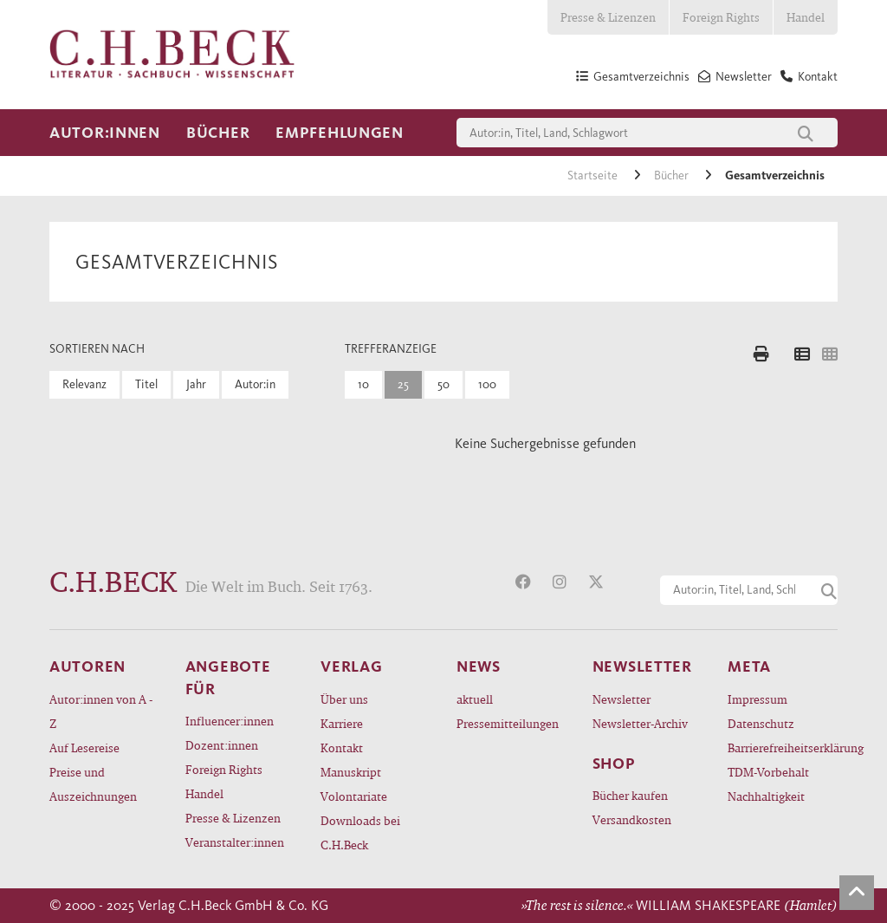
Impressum (757, 699)
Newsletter (621, 699)
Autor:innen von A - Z (100, 711)
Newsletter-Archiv (640, 723)
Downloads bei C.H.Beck (360, 832)
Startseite (593, 175)
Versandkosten (631, 819)
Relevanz (84, 384)
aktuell (474, 699)
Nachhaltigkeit (766, 796)
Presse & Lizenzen (608, 17)
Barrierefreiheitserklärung (783, 747)
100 (487, 384)
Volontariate (353, 796)
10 (363, 384)
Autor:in (255, 384)
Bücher (217, 132)
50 (443, 384)
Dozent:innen (221, 745)
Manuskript (350, 771)
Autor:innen (104, 132)
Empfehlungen (339, 132)
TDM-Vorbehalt (768, 771)
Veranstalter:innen (234, 842)
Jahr (196, 384)
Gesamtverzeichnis (775, 175)
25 (403, 384)
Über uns (344, 699)
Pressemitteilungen (507, 723)
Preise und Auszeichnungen (93, 783)
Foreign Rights (721, 17)
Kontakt (341, 747)
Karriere (341, 723)
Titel (146, 384)
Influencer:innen (229, 720)
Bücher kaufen (630, 795)
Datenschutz (761, 723)
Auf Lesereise (84, 747)
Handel (806, 17)
